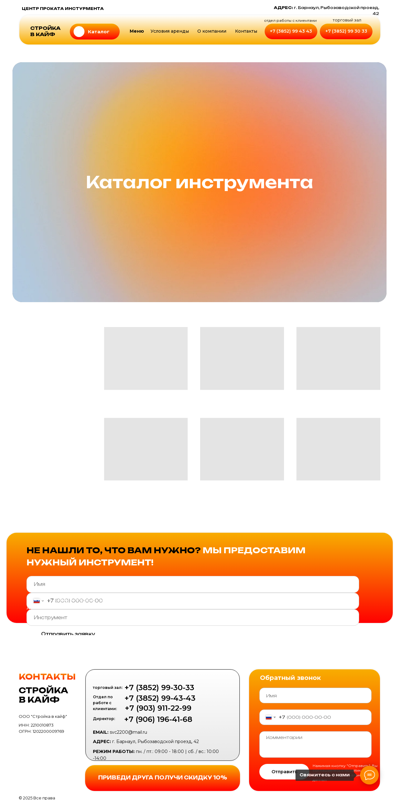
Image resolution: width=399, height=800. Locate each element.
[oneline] (192, 617)
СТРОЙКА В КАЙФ (45, 31)
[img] (79, 31)
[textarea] (315, 744)
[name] (192, 584)
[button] (211, 31)
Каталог (98, 32)
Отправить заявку (68, 634)
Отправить (284, 771)
